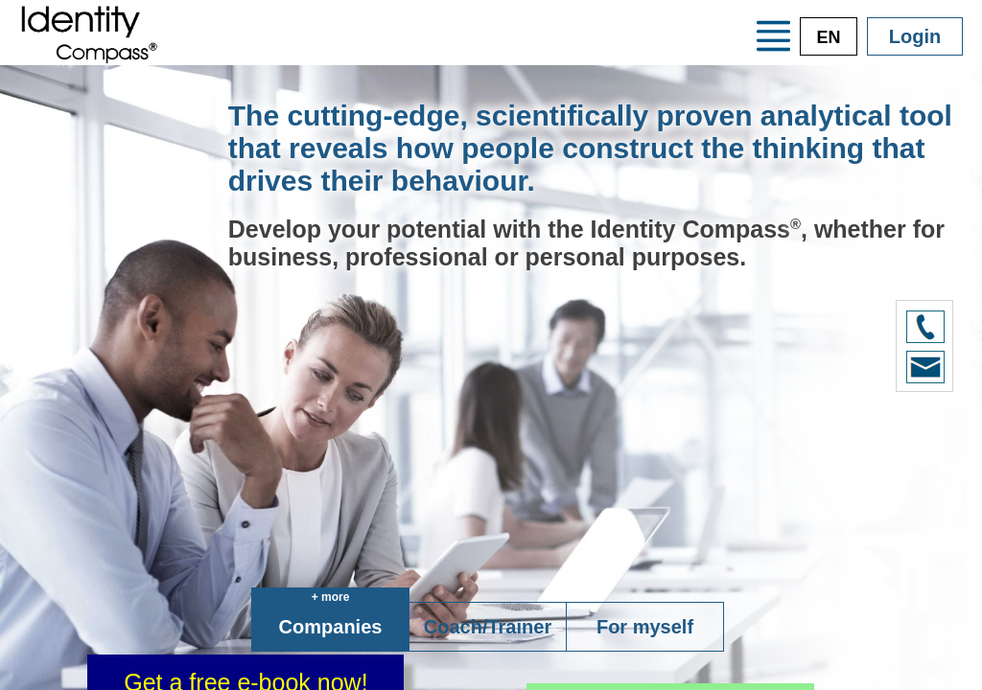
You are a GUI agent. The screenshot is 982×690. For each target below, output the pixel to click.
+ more (331, 597)
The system (604, 16)
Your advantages (399, 16)
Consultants (662, 48)
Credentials (365, 48)
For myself (644, 626)
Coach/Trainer (487, 626)
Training (512, 48)
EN (828, 37)
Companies (331, 626)
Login (915, 36)
